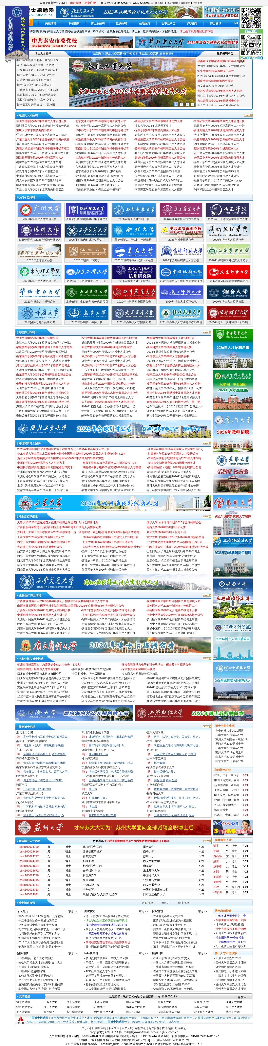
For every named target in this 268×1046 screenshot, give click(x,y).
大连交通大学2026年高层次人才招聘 (219, 95)
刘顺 (216, 871)
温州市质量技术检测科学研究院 (101, 802)
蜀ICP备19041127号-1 (135, 1040)
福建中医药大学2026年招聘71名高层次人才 (173, 601)
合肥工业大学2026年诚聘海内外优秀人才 (219, 157)
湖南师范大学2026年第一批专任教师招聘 (172, 379)
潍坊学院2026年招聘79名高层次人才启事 (100, 153)
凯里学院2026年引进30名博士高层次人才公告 (110, 392)
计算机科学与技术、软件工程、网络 (176, 797)
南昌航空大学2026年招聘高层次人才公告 (160, 139)
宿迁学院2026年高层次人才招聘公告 (38, 144)
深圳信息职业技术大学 (161, 767)
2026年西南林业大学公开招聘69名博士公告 (174, 360)
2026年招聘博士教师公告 (86, 322)
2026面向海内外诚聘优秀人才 (86, 239)
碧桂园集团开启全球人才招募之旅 (38, 669)
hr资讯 (165, 902)
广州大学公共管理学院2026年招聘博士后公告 (174, 542)
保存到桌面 (173, 3)
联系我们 (159, 3)
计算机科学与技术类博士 (38, 806)
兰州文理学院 (155, 732)
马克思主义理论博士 (47, 815)
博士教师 (159, 762)
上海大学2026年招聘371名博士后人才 (40, 537)
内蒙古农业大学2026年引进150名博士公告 (108, 379)
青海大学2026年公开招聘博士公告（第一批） (175, 401)
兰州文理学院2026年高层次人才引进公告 (41, 121)
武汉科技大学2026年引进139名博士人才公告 (109, 356)
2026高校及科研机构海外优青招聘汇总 (221, 80)
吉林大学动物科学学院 (95, 741)
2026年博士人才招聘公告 (133, 219)
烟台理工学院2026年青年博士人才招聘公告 (42, 392)
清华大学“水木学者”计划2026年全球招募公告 (173, 522)
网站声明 (100, 1028)
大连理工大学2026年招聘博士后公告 (39, 546)
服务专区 (114, 1028)
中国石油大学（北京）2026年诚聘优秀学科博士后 (177, 546)
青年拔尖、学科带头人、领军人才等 (45, 771)
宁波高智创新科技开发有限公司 (101, 767)
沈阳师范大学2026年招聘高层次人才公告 (219, 125)
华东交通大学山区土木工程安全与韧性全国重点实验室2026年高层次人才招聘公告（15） (71, 453)
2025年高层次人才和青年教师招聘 (181, 322)
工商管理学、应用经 (226, 790)
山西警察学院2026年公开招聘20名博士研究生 (110, 374)
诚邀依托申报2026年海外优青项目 (87, 301)
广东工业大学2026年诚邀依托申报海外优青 (42, 139)
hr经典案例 (91, 953)
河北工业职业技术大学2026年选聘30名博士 (43, 365)
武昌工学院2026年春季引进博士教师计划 (41, 351)
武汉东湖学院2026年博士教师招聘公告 (40, 379)
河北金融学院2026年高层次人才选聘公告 (100, 125)
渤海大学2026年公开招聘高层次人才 (216, 144)
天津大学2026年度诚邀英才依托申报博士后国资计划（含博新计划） (59, 522)
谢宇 (216, 845)
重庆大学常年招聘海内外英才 (215, 85)
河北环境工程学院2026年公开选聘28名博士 (43, 360)
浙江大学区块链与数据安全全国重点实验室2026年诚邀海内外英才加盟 (60, 458)
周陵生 (217, 881)
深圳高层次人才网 (169, 1011)
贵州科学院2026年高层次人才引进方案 (41, 462)
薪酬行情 (157, 953)
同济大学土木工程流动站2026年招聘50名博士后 (112, 546)
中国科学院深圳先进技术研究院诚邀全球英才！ (46, 467)
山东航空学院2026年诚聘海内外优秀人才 (100, 157)
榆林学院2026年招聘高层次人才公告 (38, 162)
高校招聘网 (74, 1007)
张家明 (217, 892)
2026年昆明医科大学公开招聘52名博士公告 (109, 610)
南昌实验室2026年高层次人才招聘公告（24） (111, 462)
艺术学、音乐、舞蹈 (226, 814)
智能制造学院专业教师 (102, 815)
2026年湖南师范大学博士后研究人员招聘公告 (111, 537)
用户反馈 (127, 1028)
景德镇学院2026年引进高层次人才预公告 (160, 157)
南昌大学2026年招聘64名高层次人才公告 (219, 162)
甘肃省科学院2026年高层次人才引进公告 (173, 453)
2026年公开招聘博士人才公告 (181, 260)
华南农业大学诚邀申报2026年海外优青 (221, 66)
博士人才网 (233, 1011)
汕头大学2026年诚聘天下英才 (215, 76)
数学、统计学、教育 (226, 800)
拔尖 (191, 806)
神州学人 (49, 1011)
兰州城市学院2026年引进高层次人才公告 (100, 162)
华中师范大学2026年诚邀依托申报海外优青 (102, 130)
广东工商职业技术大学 (30, 793)
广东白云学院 (24, 749)
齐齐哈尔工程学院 (27, 758)
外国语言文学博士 (225, 805)
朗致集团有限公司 (27, 776)
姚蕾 (216, 861)
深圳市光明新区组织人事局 (138, 669)
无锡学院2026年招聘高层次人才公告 (157, 130)
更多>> (72, 911)
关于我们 (87, 1028)
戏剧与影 (60, 806)
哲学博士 (28, 815)
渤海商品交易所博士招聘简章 (140, 673)
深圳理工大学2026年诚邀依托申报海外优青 (42, 125)
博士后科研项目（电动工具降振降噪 (111, 771)
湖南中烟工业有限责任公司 (98, 749)
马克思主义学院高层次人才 (170, 754)
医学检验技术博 (56, 762)
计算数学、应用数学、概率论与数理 (111, 736)
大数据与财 (59, 797)
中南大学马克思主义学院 (162, 802)
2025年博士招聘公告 (181, 239)
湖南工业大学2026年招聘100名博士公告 (172, 374)
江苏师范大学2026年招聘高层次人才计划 (160, 162)
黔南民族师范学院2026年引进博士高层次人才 (110, 342)
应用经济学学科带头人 (37, 754)
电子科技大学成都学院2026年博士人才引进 (42, 383)
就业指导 (183, 902)
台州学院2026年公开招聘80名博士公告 (40, 388)
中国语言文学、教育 (226, 780)
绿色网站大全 (24, 1007)
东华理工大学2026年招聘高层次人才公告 (160, 134)
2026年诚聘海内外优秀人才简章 (228, 260)
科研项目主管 (97, 797)
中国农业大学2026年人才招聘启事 (168, 356)
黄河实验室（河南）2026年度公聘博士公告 (174, 467)
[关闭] (8, 61)
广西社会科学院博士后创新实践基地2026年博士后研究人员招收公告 (59, 527)
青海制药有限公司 (158, 776)
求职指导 (147, 902)
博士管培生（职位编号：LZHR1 (43, 780)
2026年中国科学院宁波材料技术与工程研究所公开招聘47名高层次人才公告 (63, 449)
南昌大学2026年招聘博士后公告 (166, 527)
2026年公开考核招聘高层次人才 (228, 219)
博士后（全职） (33, 745)
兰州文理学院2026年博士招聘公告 (37, 338)
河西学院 (21, 784)
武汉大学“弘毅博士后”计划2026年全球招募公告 (175, 537)
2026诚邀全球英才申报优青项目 (228, 281)
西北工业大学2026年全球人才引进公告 (221, 100)
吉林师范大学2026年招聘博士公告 (218, 105)
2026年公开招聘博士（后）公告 (86, 281)
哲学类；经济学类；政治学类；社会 (111, 762)
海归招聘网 (74, 1002)
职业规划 (157, 911)
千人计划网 (23, 1011)
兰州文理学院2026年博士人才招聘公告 (221, 71)
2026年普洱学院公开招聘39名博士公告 (171, 351)
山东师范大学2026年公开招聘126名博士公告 (43, 374)
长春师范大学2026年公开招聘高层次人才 (219, 139)
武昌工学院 (154, 741)
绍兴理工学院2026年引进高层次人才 (216, 148)
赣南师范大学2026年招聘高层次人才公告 (160, 148)
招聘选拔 (22, 953)
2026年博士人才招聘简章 (228, 301)
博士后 (93, 789)
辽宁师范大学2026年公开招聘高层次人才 (219, 153)
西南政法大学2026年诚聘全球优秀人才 (158, 121)
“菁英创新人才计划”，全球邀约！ (134, 239)
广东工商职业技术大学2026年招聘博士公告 (108, 370)
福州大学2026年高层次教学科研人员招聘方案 (110, 338)
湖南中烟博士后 (98, 754)
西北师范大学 (24, 810)
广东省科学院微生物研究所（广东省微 (105, 776)
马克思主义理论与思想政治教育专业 (176, 745)
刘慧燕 (217, 876)
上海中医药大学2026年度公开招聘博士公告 (108, 614)
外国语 (192, 754)
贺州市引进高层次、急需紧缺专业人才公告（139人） (50, 664)
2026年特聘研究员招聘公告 (134, 301)
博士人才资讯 (43, 53)
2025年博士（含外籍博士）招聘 (228, 322)
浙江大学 (87, 793)
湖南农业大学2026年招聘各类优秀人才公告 (108, 383)
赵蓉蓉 (217, 866)
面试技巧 (89, 911)
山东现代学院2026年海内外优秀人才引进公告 (44, 356)
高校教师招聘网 (167, 1007)
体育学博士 (221, 809)
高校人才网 (201, 1007)
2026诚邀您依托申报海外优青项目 (181, 281)
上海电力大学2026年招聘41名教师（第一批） (44, 342)
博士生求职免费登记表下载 (196, 31)
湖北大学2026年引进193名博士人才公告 (106, 360)
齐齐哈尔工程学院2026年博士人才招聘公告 (108, 401)
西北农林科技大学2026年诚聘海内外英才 (107, 347)
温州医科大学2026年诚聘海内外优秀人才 (172, 605)
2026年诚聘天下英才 (87, 260)
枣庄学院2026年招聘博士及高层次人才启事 (173, 392)
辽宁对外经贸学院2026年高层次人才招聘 (41, 134)
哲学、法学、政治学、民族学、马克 (176, 736)
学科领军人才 (179, 806)
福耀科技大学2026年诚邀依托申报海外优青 (102, 144)
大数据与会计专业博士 (37, 797)
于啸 (216, 851)
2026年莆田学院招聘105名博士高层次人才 (108, 397)
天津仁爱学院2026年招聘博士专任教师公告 (42, 397)
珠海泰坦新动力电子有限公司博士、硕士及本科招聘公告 (156, 664)
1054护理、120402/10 (37, 789)
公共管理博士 (179, 815)
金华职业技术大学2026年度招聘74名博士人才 (175, 406)
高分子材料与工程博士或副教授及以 (45, 736)
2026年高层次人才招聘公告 (40, 219)
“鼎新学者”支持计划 (112, 745)
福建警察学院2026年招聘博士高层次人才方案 (44, 347)
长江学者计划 (75, 1011)
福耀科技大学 (155, 793)
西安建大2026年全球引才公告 (215, 90)
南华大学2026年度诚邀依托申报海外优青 (100, 134)
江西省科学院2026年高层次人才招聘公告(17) (175, 449)
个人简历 (22, 911)
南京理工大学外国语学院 (31, 741)
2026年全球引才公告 (39, 260)
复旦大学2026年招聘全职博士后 (166, 532)
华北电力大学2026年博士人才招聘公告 (171, 338)
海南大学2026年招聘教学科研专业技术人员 (42, 406)
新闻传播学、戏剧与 (226, 785)
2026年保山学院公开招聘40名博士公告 (171, 370)
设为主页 (197, 3)
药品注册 (159, 780)
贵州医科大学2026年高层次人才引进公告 (42, 614)
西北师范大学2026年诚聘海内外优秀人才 (219, 130)
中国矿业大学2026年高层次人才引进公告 (219, 121)
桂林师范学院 (90, 758)
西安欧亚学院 (24, 802)
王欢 (216, 887)
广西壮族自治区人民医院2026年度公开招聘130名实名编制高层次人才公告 (62, 601)
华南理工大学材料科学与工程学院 (102, 784)
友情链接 (167, 1028)
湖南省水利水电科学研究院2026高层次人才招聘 (112, 467)
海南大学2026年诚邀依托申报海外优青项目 (42, 148)
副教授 (59, 745)
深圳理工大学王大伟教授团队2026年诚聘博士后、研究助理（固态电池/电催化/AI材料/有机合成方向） (79, 532)
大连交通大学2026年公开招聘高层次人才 (219, 134)
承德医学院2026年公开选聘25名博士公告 (172, 610)
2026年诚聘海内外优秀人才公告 (134, 260)
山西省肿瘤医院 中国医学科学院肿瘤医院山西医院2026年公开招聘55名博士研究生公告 (70, 605)
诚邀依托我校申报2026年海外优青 (87, 219)
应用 (191, 815)
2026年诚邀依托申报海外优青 (181, 219)
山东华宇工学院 (156, 758)
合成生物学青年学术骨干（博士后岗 (111, 780)
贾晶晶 (217, 856)
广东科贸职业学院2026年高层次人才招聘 (160, 144)
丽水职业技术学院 (93, 810)
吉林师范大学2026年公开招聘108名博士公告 (174, 388)
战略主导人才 (162, 806)
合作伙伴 (154, 1028)
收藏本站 (185, 3)
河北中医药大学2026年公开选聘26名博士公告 (175, 614)
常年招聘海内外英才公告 (40, 322)
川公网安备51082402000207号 (170, 1040)
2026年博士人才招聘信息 (181, 301)
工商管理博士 (162, 815)
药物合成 (171, 780)
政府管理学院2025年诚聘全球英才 (40, 239)
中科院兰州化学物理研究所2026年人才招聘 (174, 458)
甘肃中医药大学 (156, 810)
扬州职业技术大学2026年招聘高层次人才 (160, 153)
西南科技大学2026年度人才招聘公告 (169, 347)
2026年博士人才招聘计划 (133, 281)
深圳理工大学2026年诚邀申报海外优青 (221, 61)
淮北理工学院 (24, 732)
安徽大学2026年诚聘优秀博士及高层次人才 (173, 365)
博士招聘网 (23, 1002)
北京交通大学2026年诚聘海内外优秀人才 (100, 121)
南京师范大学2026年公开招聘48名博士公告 (43, 401)
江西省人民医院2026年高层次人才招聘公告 (43, 610)
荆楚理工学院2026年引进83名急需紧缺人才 (174, 397)
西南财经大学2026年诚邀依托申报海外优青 (102, 148)
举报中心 (140, 1028)
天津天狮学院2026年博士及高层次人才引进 (108, 388)
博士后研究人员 (163, 771)
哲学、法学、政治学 (226, 775)
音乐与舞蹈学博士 (34, 762)
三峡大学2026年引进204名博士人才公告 (106, 351)
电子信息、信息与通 (226, 795)
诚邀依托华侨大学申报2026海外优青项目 (100, 139)
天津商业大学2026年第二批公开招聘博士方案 (44, 370)
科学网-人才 (201, 1002)
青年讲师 (94, 745)
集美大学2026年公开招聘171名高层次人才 (42, 153)
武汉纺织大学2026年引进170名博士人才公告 (109, 365)
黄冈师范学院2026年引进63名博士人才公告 (174, 383)
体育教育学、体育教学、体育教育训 (176, 789)
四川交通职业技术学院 (95, 732)
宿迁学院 (152, 749)
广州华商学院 (155, 784)
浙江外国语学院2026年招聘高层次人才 (40, 157)
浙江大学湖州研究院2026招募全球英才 (172, 462)
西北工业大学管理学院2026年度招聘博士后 (43, 542)
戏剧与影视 (59, 754)
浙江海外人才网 (203, 1011)
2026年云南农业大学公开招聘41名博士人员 (108, 406)
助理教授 (49, 745)
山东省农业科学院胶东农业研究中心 (38, 767)
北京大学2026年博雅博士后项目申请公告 (108, 542)
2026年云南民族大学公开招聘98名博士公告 (174, 342)
